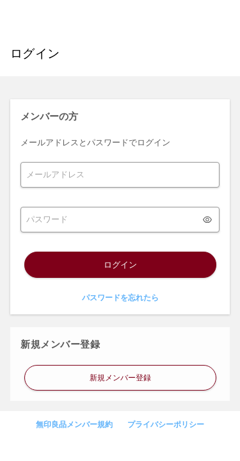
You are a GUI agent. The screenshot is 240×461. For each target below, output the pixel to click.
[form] (120, 175)
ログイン (120, 265)
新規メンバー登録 (120, 377)
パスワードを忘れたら (120, 297)
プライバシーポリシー (165, 424)
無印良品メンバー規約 (74, 424)
